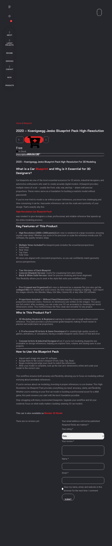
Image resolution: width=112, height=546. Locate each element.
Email (67, 503)
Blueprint (25, 164)
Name (67, 489)
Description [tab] (19, 195)
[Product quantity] (17, 180)
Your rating (69, 460)
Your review (70, 472)
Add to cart (32, 180)
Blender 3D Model (51, 444)
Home (16, 164)
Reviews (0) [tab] (30, 195)
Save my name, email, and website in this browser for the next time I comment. (85, 519)
